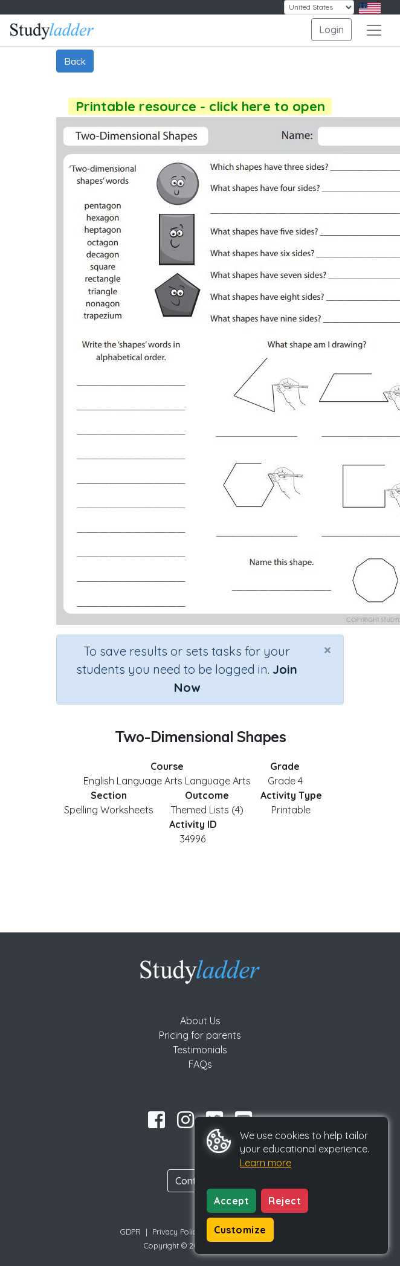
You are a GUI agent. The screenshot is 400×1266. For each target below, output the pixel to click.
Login (331, 30)
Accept (231, 1201)
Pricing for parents (200, 1035)
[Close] (327, 649)
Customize (240, 1230)
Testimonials (200, 1050)
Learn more (265, 1163)
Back (75, 61)
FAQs (200, 1064)
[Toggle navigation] (374, 30)
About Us (200, 1021)
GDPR (130, 1231)
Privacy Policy (176, 1231)
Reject (284, 1201)
